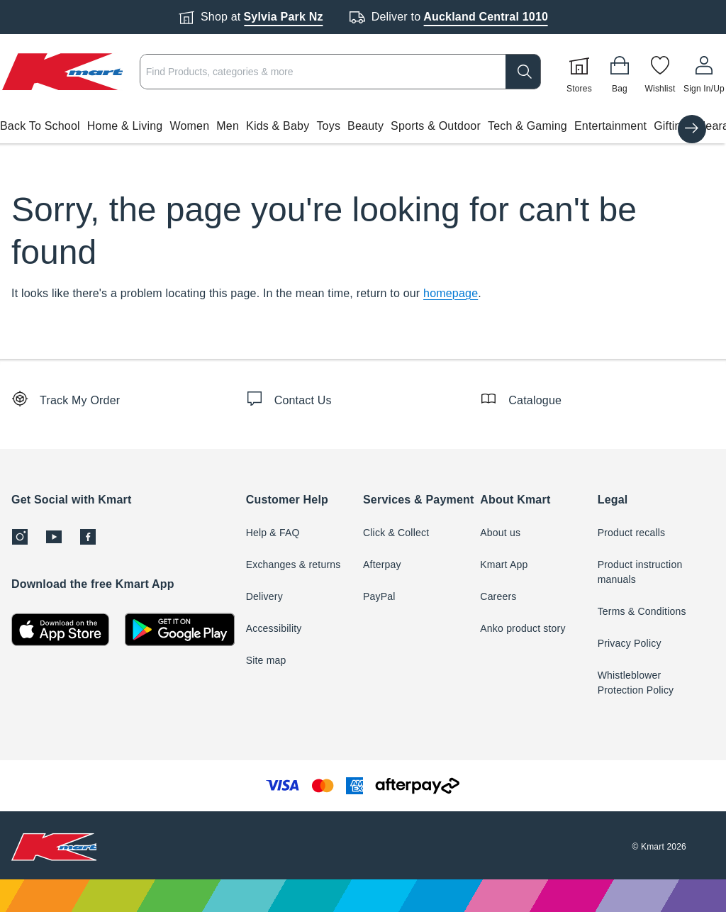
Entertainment (610, 126)
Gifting (671, 126)
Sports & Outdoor (436, 126)
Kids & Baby (277, 126)
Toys (328, 126)
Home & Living (125, 126)
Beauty (365, 126)
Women (189, 126)
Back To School (40, 126)
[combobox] (340, 71)
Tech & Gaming (527, 126)
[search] (523, 71)
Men (227, 126)
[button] (363, 126)
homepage (450, 293)
